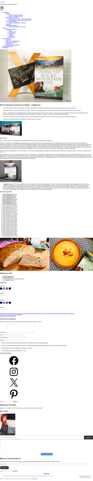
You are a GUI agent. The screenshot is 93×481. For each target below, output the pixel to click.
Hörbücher (8, 24)
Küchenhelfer (12, 37)
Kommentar (3, 334)
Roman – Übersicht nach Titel (16, 16)
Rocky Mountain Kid (8, 198)
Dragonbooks (3, 313)
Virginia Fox (72, 313)
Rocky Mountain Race (8, 203)
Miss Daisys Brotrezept (8, 276)
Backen (10, 30)
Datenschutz (6, 47)
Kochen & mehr (12, 31)
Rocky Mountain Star (8, 195)
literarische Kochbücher (11, 25)
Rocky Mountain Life (8, 202)
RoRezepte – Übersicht (11, 29)
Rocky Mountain (17, 313)
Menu (2, 8)
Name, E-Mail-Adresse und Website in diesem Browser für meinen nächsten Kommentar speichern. (25, 344)
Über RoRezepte (7, 38)
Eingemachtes (12, 33)
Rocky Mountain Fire (8, 200)
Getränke (11, 34)
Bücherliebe (6, 12)
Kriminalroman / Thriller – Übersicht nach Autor (20, 18)
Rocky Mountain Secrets (8, 199)
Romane (8, 13)
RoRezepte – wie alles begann (13, 41)
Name (2, 336)
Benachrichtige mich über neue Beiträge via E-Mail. (14, 352)
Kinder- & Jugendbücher (11, 21)
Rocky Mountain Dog (8, 196)
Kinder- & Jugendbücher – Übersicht (17, 22)
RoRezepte (2, 1)
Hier (1, 409)
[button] (24, 254)
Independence (10, 313)
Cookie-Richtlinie (34, 478)
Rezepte (5, 28)
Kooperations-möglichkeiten (12, 44)
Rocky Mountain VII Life (39, 313)
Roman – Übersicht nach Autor (16, 14)
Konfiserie (11, 35)
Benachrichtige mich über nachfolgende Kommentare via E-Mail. (17, 349)
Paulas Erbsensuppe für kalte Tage (11, 314)
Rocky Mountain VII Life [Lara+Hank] (54, 313)
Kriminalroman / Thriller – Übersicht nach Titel (20, 20)
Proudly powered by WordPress (7, 480)
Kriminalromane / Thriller (12, 17)
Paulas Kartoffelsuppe (8, 277)
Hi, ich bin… (9, 39)
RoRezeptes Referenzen (11, 42)
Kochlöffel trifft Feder (8, 46)
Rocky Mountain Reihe (26, 313)
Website (2, 341)
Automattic (27, 480)
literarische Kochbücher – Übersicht (17, 26)
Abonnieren (88, 439)
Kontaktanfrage (9, 43)
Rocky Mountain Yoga (8, 194)
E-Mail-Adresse (4, 339)
